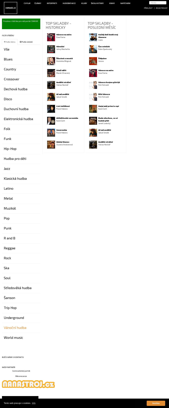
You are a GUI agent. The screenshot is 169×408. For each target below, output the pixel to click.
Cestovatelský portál (21, 371)
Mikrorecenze (21, 376)
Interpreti (53, 3)
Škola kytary (98, 3)
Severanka (61, 130)
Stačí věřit (61, 70)
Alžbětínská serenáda (67, 118)
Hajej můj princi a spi (108, 106)
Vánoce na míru (63, 34)
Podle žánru (9, 42)
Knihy (112, 3)
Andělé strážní (63, 82)
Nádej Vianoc (62, 142)
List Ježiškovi (63, 106)
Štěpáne (102, 58)
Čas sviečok (104, 46)
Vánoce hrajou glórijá (109, 82)
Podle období (26, 42)
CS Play (27, 3)
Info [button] (34, 403)
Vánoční (60, 46)
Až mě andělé (62, 94)
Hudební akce (70, 3)
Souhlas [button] (156, 403)
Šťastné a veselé (64, 58)
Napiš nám (125, 3)
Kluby (84, 3)
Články (38, 3)
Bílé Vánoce (104, 94)
